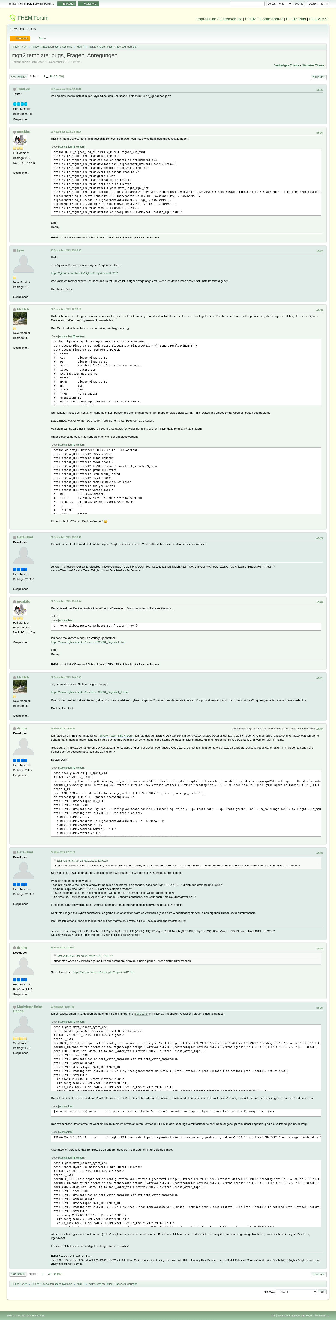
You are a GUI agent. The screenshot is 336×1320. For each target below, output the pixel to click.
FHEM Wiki (296, 19)
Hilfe (273, 1315)
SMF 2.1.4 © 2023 (16, 1315)
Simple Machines (36, 1315)
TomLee (23, 89)
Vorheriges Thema (286, 65)
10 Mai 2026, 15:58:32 (62, 1006)
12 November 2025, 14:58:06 (66, 131)
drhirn (22, 728)
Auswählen (65, 146)
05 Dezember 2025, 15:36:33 (66, 250)
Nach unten (18, 76)
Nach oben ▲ (322, 1315)
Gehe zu (269, 1291)
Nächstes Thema (313, 65)
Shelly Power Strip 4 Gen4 (117, 735)
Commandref (271, 19)
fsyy (20, 250)
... (48, 76)
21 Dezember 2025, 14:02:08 (66, 677)
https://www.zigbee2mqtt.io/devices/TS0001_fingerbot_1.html (89, 692)
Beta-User (25, 537)
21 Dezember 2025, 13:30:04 (66, 601)
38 (51, 76)
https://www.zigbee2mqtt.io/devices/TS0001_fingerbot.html (88, 642)
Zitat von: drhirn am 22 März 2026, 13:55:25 (82, 860)
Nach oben (18, 1274)
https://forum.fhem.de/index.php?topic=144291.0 (103, 972)
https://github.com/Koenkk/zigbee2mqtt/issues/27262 (84, 273)
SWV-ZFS (141, 1013)
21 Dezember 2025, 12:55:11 (66, 309)
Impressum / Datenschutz (219, 19)
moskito (23, 132)
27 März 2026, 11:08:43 (63, 947)
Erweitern (79, 146)
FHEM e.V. (318, 19)
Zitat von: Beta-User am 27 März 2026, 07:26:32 (85, 956)
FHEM (250, 19)
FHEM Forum (33, 18)
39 (55, 76)
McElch (23, 309)
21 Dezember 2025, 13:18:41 (66, 537)
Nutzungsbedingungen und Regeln (295, 1315)
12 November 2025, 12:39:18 (66, 89)
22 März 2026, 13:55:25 (63, 728)
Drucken (318, 77)
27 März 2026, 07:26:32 (63, 852)
